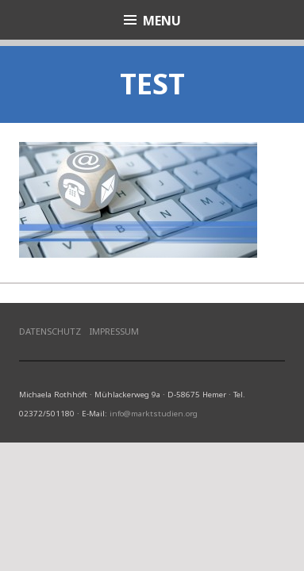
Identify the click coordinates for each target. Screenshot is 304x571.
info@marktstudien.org (154, 413)
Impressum (114, 331)
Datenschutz (50, 331)
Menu (162, 20)
